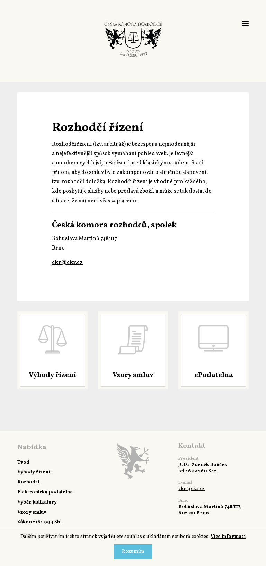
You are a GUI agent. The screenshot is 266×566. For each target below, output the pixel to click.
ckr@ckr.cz (67, 263)
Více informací (228, 536)
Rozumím (133, 551)
